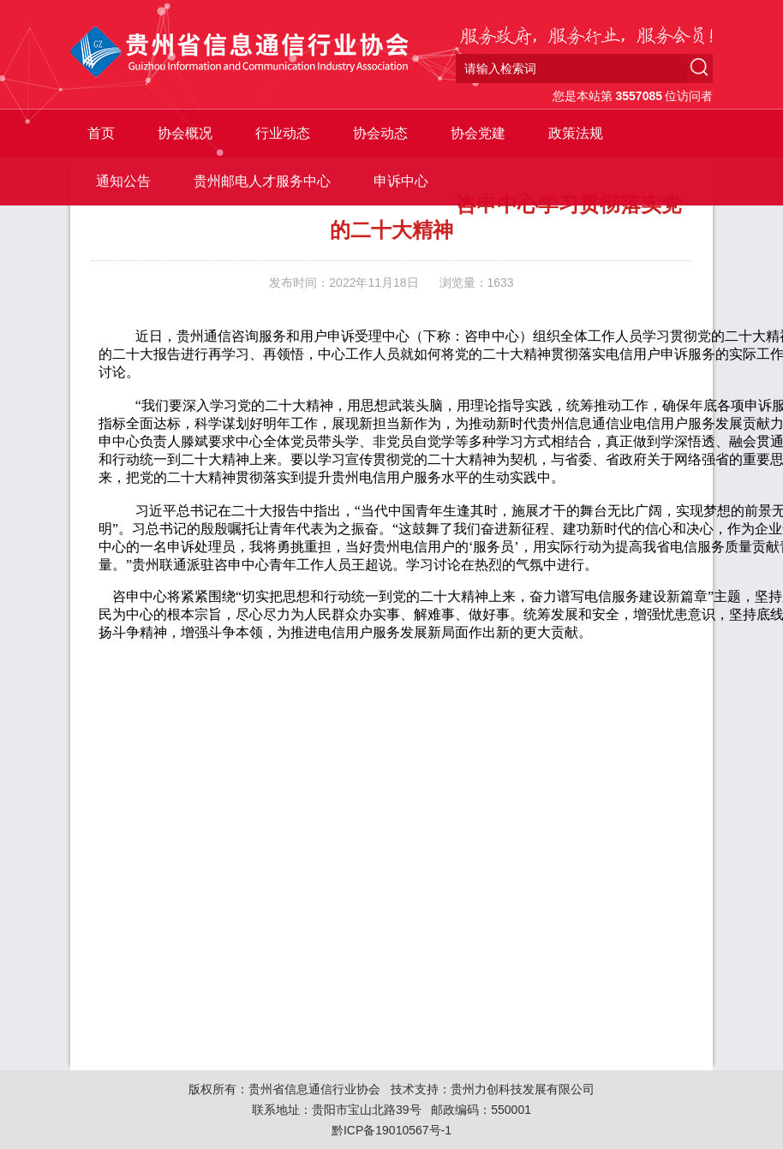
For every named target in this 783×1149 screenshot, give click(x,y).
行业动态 (282, 133)
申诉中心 (401, 181)
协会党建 (478, 133)
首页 (101, 133)
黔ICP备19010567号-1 (391, 1130)
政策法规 (575, 133)
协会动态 (380, 133)
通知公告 (123, 181)
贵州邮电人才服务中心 (262, 181)
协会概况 (185, 133)
